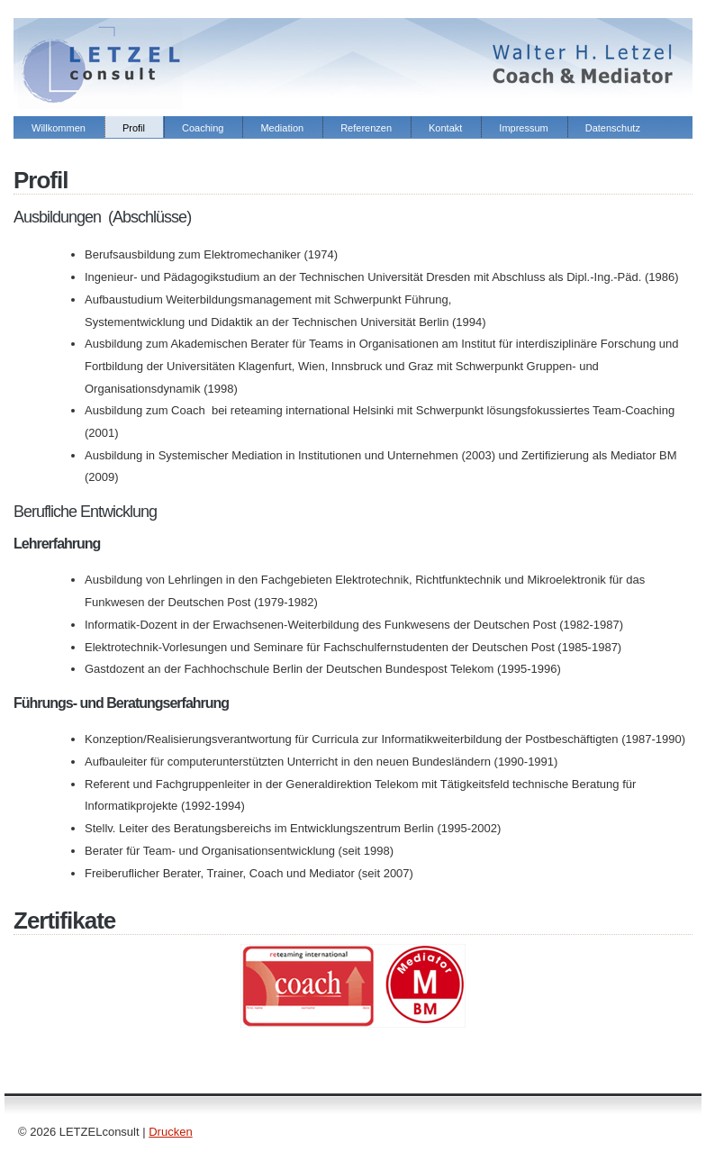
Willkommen (59, 127)
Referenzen (366, 127)
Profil (133, 127)
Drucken (170, 1131)
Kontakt (445, 127)
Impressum (523, 127)
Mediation (281, 127)
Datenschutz (612, 127)
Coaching (202, 127)
